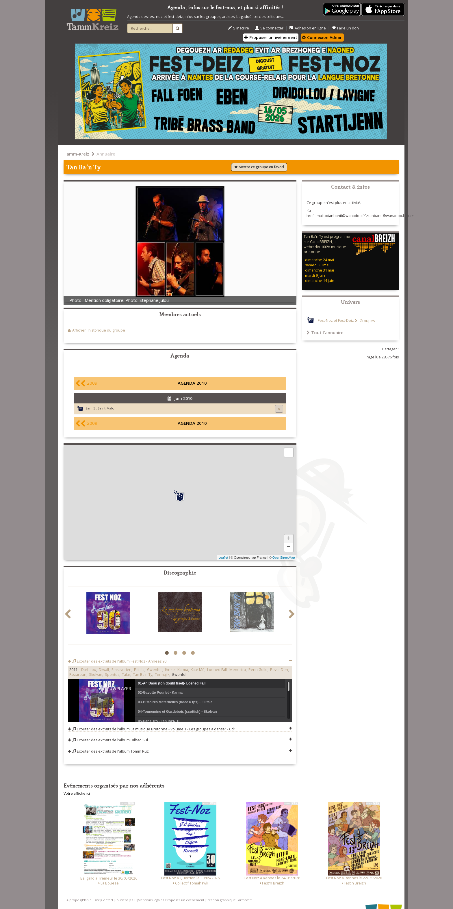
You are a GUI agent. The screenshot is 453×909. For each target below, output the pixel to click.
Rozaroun (77, 674)
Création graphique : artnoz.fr (228, 900)
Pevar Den (279, 669)
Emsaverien (121, 669)
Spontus (112, 674)
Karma (182, 669)
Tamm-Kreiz (76, 154)
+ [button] (288, 538)
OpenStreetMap (283, 557)
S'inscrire (238, 28)
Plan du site (91, 900)
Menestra (237, 669)
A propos (73, 900)
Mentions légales (151, 900)
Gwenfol (154, 669)
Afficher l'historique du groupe (98, 330)
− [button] (288, 547)
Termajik (162, 674)
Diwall (104, 669)
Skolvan (95, 674)
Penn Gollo (258, 669)
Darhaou (88, 669)
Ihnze (170, 669)
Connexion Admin (322, 37)
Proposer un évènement (270, 37)
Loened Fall (217, 669)
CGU (133, 900)
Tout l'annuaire (325, 332)
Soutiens (121, 900)
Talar (126, 674)
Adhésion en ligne (307, 28)
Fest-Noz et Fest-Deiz (336, 320)
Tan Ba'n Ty (142, 674)
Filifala (139, 669)
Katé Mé (198, 669)
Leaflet (223, 557)
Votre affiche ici (77, 793)
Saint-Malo (106, 408)
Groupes (367, 320)
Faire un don (345, 28)
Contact (107, 900)
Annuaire (105, 154)
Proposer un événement (184, 900)
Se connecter (269, 28)
